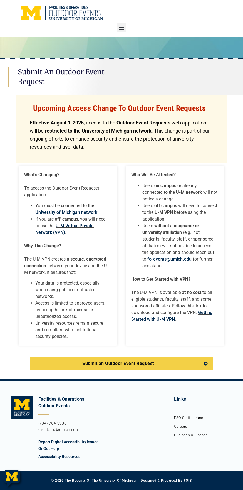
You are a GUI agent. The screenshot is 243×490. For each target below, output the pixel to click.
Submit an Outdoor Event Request (118, 363)
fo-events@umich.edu (169, 259)
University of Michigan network (66, 212)
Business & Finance (191, 435)
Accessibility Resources (59, 456)
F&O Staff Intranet (189, 418)
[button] (121, 27)
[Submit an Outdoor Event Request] (206, 364)
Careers (180, 426)
